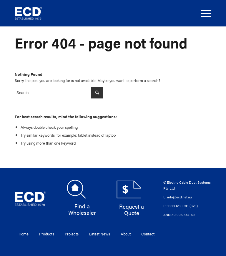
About (126, 234)
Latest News (99, 234)
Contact (147, 234)
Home (24, 234)
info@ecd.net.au (179, 197)
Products (46, 234)
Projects (72, 234)
